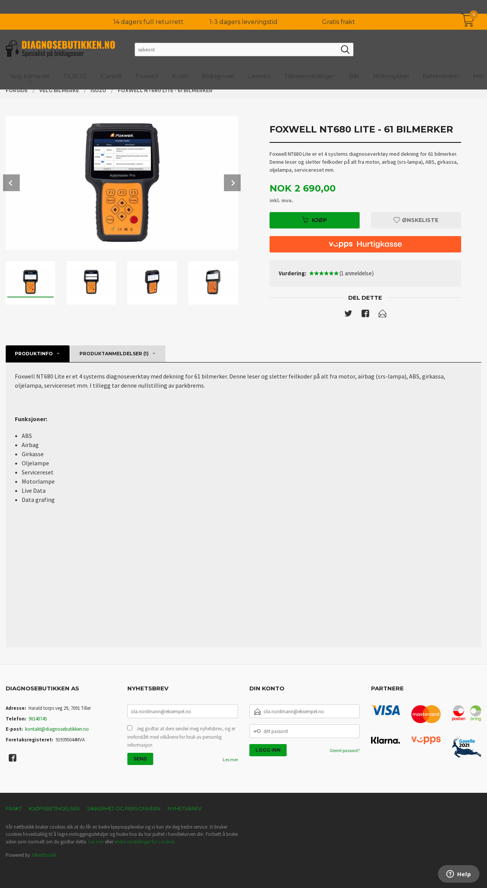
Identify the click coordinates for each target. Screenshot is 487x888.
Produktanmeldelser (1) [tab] (114, 353)
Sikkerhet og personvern (123, 808)
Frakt (14, 808)
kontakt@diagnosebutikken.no (57, 729)
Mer (479, 62)
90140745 (38, 719)
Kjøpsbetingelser (54, 808)
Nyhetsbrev (184, 808)
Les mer (230, 759)
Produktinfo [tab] (34, 353)
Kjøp (314, 220)
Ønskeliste (415, 220)
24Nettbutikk (44, 855)
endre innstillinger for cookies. (145, 841)
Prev (11, 182)
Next (232, 182)
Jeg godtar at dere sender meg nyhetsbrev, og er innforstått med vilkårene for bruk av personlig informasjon (181, 736)
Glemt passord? (345, 750)
